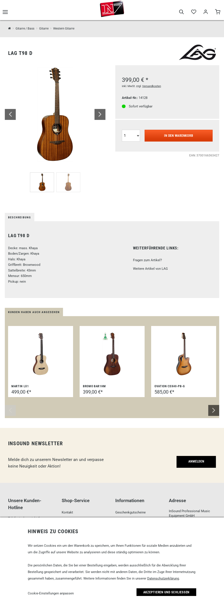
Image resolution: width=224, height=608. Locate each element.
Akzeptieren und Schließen (166, 592)
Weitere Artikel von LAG (150, 269)
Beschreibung (19, 217)
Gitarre (44, 28)
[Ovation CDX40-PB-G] (184, 354)
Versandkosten (151, 86)
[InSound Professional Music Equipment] (9, 28)
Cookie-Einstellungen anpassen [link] (51, 593)
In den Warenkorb (178, 136)
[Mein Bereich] (206, 13)
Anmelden (196, 462)
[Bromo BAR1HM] (112, 354)
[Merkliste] (193, 13)
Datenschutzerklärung (163, 578)
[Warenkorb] (218, 13)
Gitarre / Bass (25, 28)
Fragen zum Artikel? (147, 260)
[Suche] (181, 13)
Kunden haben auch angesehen (34, 312)
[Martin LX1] (40, 354)
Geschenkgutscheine (130, 513)
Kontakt (67, 513)
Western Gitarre (63, 28)
